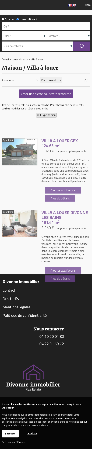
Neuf (33, 19)
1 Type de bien (48, 115)
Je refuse (32, 433)
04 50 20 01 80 (51, 336)
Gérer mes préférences (14, 442)
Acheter (8, 19)
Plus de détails (60, 223)
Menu (87, 4)
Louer (21, 19)
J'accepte (10, 433)
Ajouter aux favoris (63, 215)
